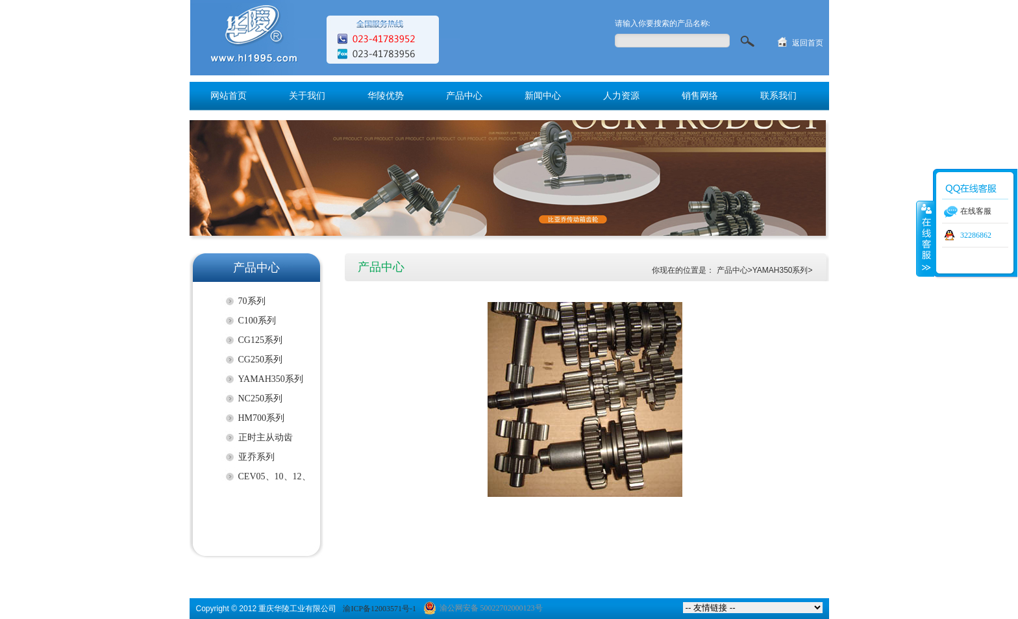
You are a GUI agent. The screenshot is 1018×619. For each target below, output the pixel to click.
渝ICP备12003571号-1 (379, 608)
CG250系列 (260, 359)
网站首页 (228, 96)
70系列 (252, 301)
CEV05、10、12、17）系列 (274, 479)
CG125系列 (260, 340)
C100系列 (257, 320)
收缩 (925, 238)
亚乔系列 (256, 457)
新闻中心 (543, 96)
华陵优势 (385, 96)
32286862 (975, 235)
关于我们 (307, 96)
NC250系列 (260, 398)
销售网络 (700, 96)
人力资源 (621, 96)
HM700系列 (261, 418)
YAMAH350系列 (270, 379)
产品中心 (464, 96)
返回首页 (807, 42)
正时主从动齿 (265, 437)
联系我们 (778, 96)
